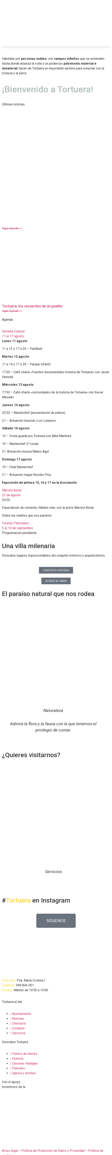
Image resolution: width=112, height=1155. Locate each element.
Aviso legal (10, 1151)
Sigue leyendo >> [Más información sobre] (12, 228)
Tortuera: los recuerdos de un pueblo (32, 306)
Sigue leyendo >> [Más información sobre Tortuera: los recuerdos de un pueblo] (12, 311)
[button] (56, 47)
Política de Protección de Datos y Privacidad (53, 1151)
